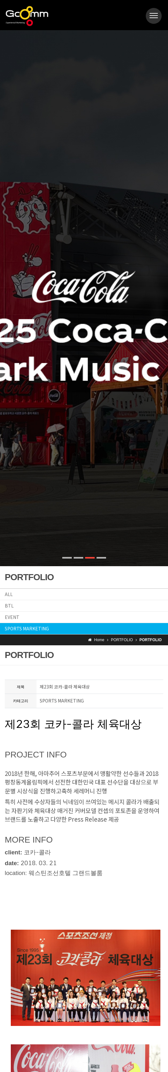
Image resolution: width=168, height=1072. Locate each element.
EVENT (12, 617)
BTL (9, 605)
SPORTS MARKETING (27, 628)
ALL (9, 594)
